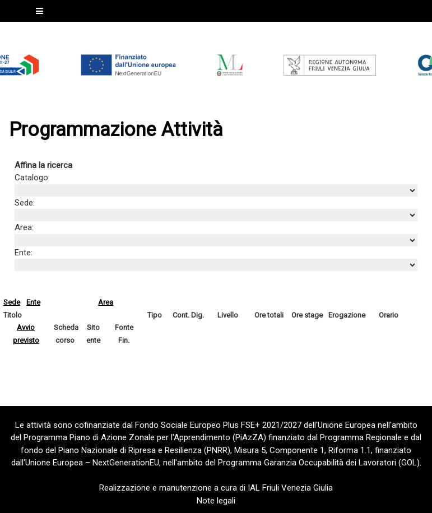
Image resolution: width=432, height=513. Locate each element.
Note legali (216, 501)
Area (105, 302)
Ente (33, 302)
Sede (11, 302)
